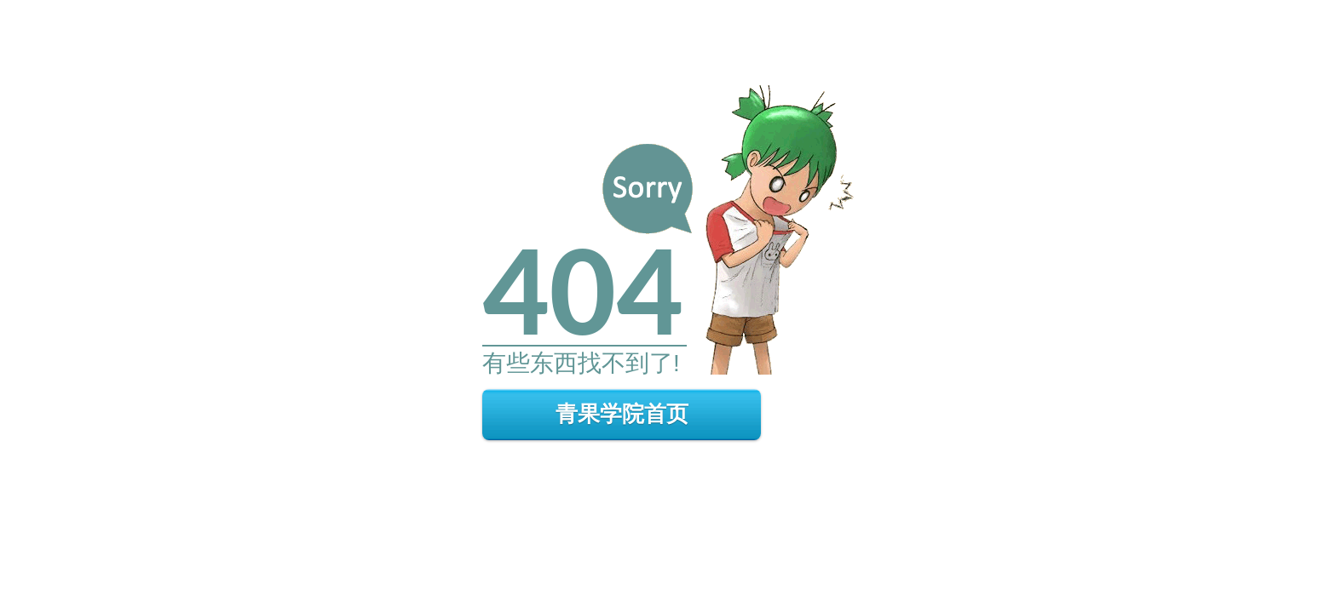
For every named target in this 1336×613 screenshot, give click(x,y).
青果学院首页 (622, 414)
